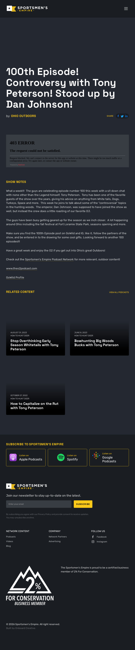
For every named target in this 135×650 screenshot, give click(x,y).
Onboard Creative (25, 628)
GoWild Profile (15, 277)
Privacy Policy (44, 514)
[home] (27, 9)
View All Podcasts (119, 292)
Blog (8, 546)
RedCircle (21, 165)
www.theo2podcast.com (21, 268)
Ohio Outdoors (23, 116)
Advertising (55, 541)
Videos (9, 541)
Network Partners (58, 536)
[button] (125, 8)
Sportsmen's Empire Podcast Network (49, 259)
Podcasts (11, 536)
